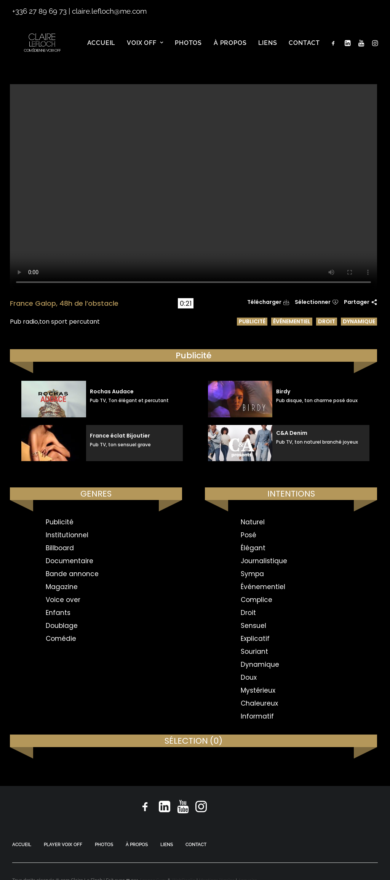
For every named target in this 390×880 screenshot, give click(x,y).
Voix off (145, 49)
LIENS (166, 844)
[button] (335, 49)
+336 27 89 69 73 (39, 11)
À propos (230, 49)
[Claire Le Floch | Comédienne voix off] (43, 49)
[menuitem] (101, 49)
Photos (188, 49)
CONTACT (195, 844)
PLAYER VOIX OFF (63, 844)
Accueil (101, 49)
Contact (304, 49)
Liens (267, 49)
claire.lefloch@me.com (109, 11)
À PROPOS (137, 844)
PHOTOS (104, 844)
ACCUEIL (21, 844)
